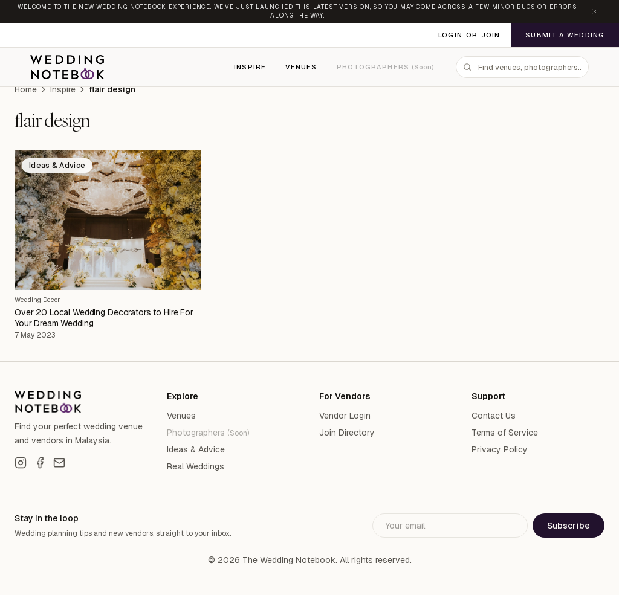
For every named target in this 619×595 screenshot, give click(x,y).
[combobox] (522, 67)
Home (26, 89)
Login (450, 35)
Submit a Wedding (564, 35)
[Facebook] (40, 463)
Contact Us (494, 415)
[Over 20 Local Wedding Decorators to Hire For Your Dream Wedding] (108, 220)
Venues (301, 67)
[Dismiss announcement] (595, 11)
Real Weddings (195, 466)
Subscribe (568, 525)
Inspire (250, 67)
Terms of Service (505, 432)
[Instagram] (21, 463)
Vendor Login (345, 415)
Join (490, 35)
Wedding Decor (37, 299)
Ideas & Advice (196, 449)
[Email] (59, 463)
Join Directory (347, 432)
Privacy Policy (500, 449)
